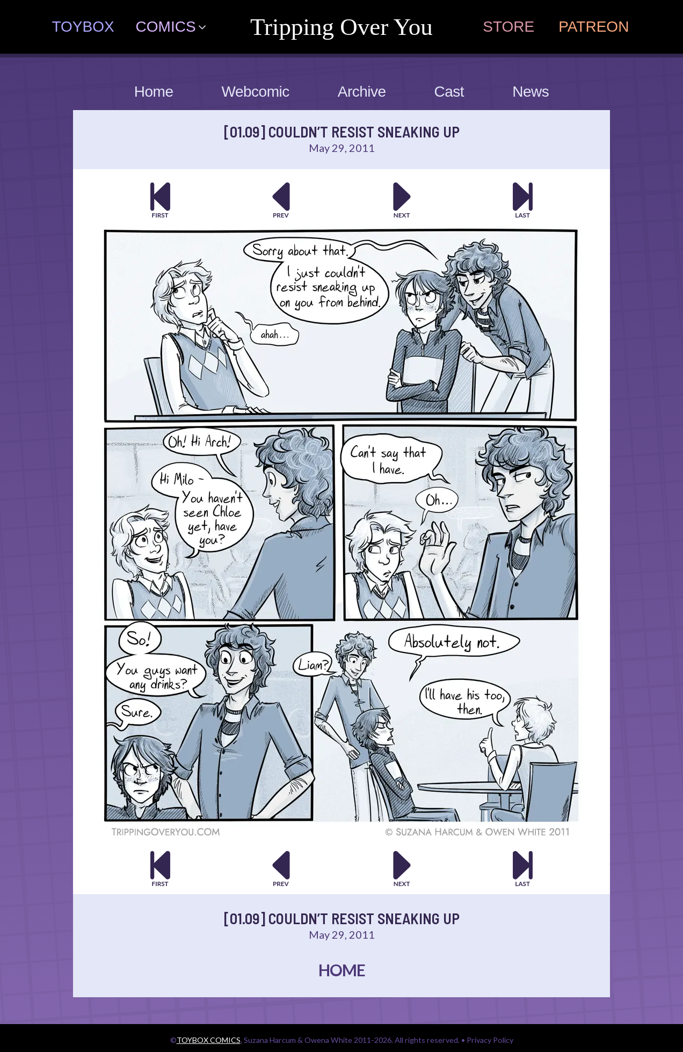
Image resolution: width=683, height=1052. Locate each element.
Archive (362, 91)
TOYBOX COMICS (209, 1039)
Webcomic (255, 91)
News (530, 91)
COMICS (166, 26)
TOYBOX (83, 26)
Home (153, 91)
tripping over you (341, 26)
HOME (341, 970)
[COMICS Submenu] (206, 27)
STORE (508, 26)
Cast (449, 91)
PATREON (593, 26)
